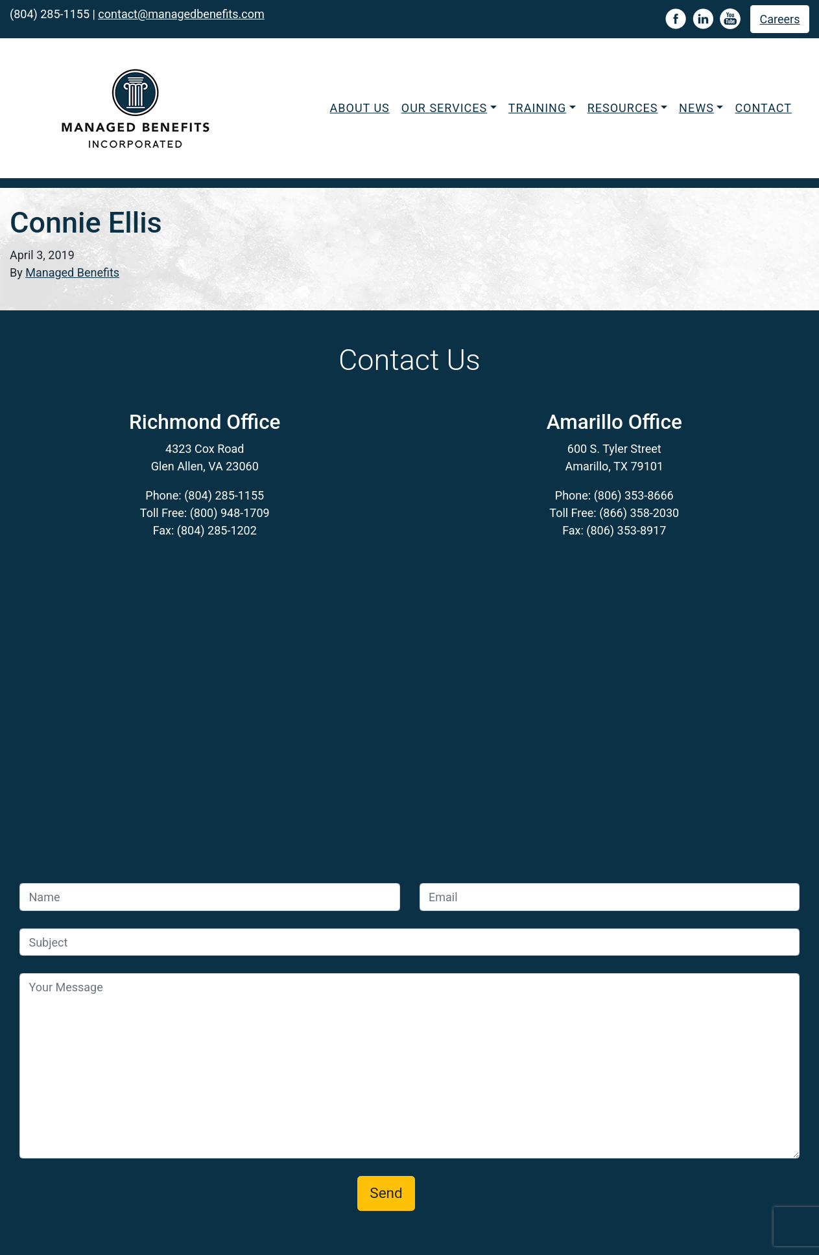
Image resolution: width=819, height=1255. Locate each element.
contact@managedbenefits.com (181, 14)
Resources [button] (623, 108)
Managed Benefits (72, 272)
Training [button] (537, 108)
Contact (763, 108)
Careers (780, 19)
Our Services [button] (444, 108)
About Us (360, 108)
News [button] (696, 108)
